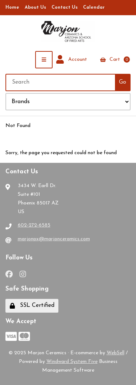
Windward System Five (72, 361)
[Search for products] (60, 82)
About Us (35, 7)
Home (12, 7)
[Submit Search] (123, 82)
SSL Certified (32, 305)
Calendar (94, 7)
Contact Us (64, 7)
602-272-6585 (34, 225)
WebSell (115, 353)
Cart (115, 59)
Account (71, 59)
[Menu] (44, 59)
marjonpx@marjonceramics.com (54, 239)
